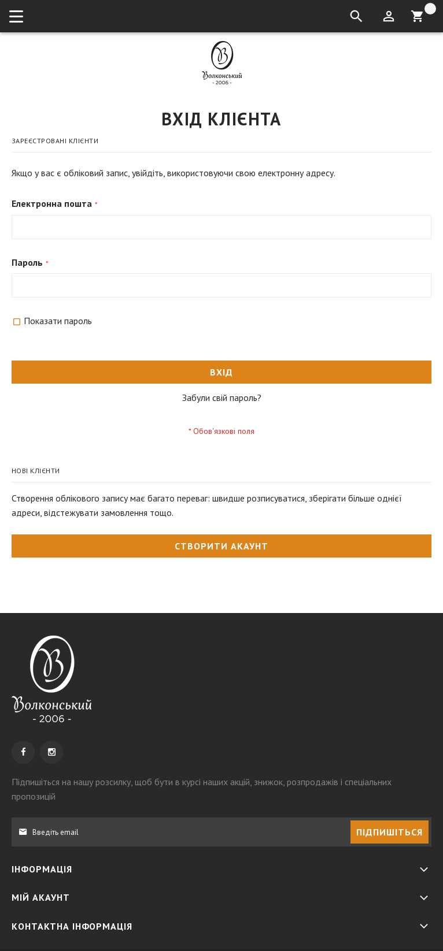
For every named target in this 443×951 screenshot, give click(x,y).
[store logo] (222, 62)
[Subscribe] (389, 832)
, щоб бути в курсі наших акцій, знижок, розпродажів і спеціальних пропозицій (202, 789)
